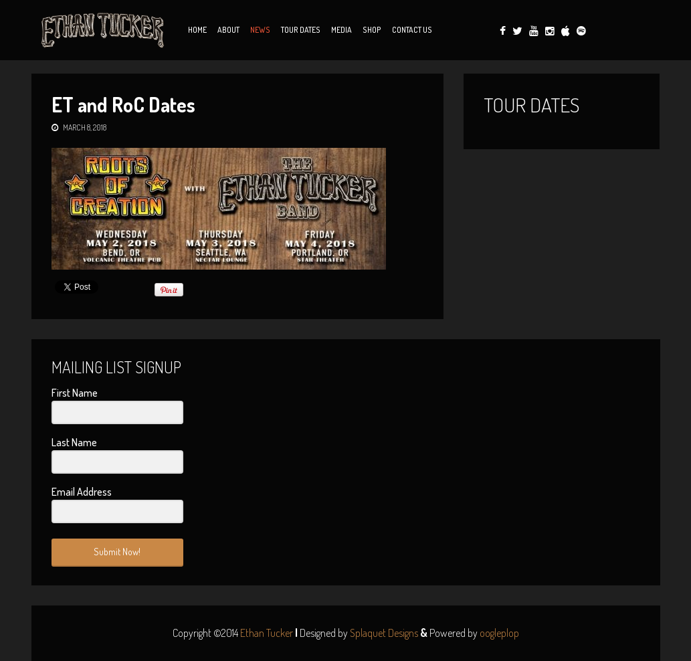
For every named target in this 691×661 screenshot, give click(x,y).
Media (341, 30)
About (228, 30)
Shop (372, 30)
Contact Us (412, 30)
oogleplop (499, 633)
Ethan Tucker (266, 633)
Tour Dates (300, 30)
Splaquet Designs (384, 633)
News (260, 30)
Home (197, 30)
